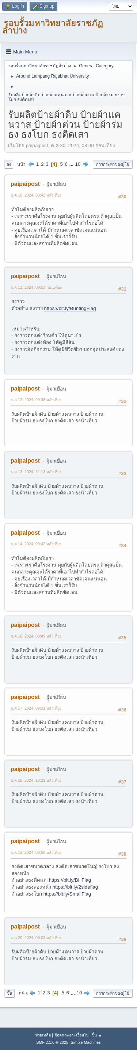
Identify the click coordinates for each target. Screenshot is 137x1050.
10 (78, 164)
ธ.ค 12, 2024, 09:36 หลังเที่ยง (36, 399)
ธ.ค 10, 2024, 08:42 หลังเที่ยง (36, 195)
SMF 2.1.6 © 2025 (52, 1042)
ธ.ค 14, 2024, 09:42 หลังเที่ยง (36, 544)
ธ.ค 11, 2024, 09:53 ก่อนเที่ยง (36, 287)
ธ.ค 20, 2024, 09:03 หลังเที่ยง (36, 937)
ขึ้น (9, 993)
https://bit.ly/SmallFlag (67, 894)
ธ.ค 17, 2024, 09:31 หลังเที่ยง (36, 708)
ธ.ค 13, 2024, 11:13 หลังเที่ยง (36, 472)
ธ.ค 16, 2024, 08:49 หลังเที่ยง (36, 636)
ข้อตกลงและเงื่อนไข (71, 1035)
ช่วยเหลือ (43, 1035)
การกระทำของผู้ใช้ (112, 164)
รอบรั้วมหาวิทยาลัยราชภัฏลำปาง (52, 26)
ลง (9, 164)
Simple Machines (86, 1042)
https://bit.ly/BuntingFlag (70, 308)
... (72, 164)
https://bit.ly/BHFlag (70, 880)
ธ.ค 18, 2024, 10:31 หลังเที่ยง (36, 780)
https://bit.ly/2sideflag (75, 887)
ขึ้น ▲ (97, 1035)
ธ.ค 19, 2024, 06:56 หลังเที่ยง (36, 852)
